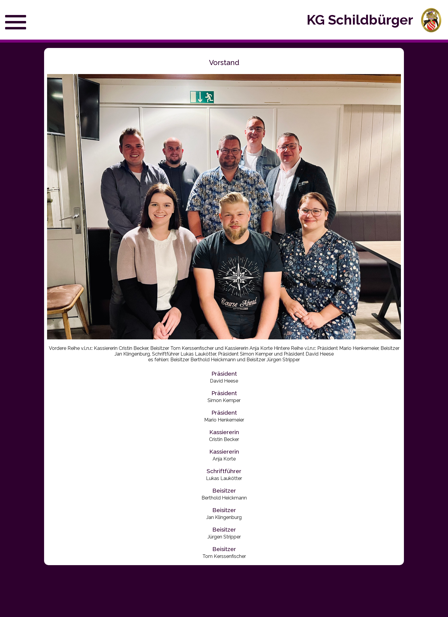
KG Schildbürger (360, 20)
